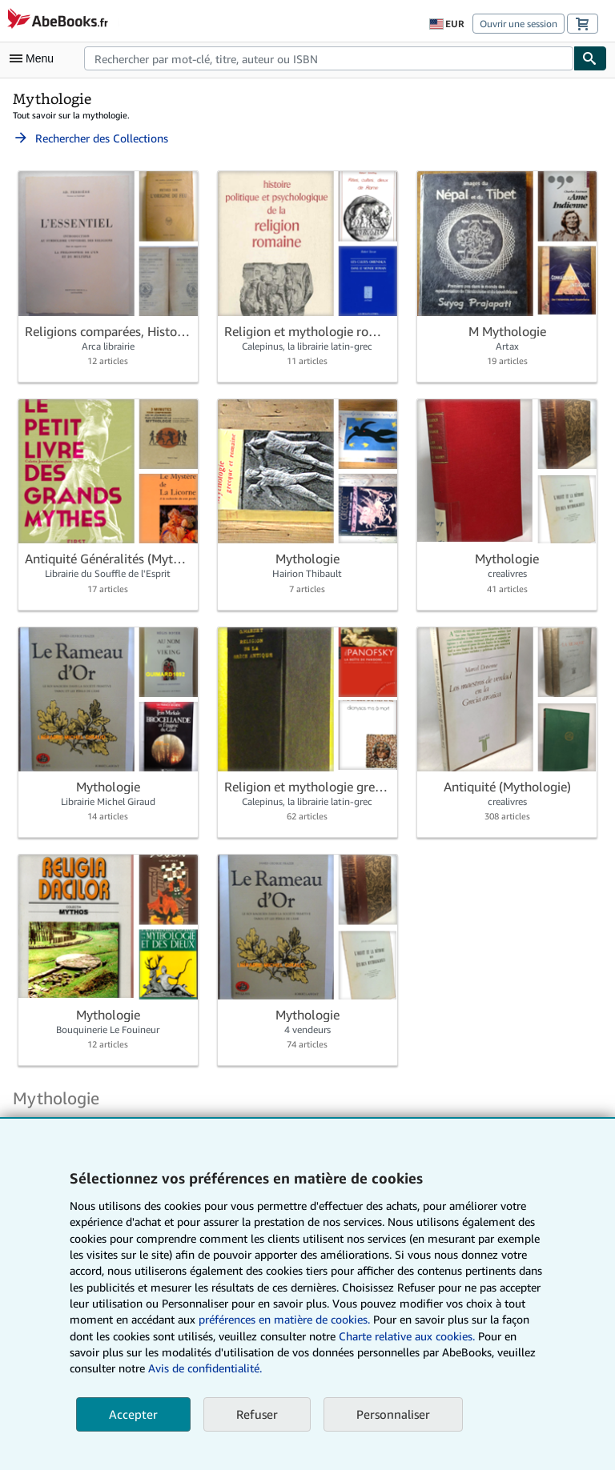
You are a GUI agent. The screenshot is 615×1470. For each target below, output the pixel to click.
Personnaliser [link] (393, 1414)
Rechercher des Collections (90, 138)
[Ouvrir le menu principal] (35, 58)
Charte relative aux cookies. (408, 1336)
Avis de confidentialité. (205, 1368)
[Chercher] (590, 58)
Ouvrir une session (518, 24)
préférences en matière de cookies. (284, 1319)
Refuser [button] (257, 1414)
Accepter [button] (133, 1414)
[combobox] (328, 58)
